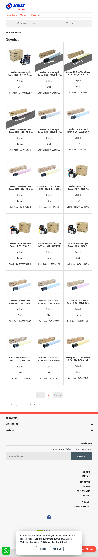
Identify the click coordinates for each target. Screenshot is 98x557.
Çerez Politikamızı (43, 542)
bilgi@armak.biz (82, 506)
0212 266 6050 (83, 496)
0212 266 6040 (83, 491)
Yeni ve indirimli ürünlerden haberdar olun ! (71, 449)
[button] (71, 23)
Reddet (42, 549)
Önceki (40, 395)
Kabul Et (57, 549)
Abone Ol (81, 456)
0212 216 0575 (83, 487)
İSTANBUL (85, 476)
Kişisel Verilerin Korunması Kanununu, (46, 539)
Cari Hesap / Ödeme (84, 549)
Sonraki (57, 395)
